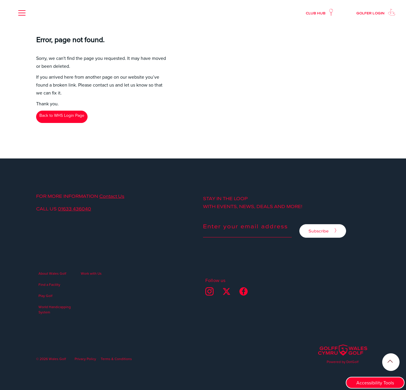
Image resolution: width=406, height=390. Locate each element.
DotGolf (352, 361)
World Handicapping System (54, 309)
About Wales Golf (52, 273)
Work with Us (91, 273)
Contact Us (111, 196)
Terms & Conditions (116, 358)
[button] (22, 12)
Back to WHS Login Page (61, 115)
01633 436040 (74, 209)
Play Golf (45, 295)
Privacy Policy (85, 358)
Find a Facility (49, 284)
